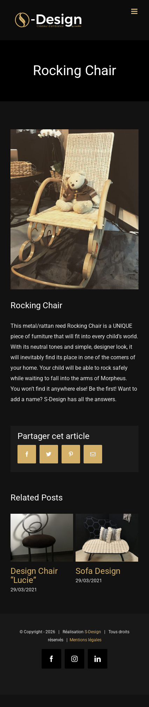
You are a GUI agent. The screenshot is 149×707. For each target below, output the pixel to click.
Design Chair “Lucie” (34, 575)
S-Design (93, 631)
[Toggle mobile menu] (135, 11)
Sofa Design (98, 571)
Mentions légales (85, 639)
